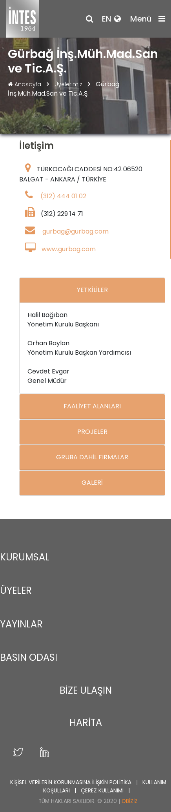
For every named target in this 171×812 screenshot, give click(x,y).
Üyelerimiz (69, 84)
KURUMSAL (24, 557)
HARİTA (85, 722)
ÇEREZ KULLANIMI (103, 790)
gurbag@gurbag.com (75, 231)
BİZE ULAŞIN (86, 690)
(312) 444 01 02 (63, 196)
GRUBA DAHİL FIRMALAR (92, 457)
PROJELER (92, 431)
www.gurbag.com (69, 249)
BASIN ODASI (28, 657)
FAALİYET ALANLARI (92, 406)
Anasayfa (25, 84)
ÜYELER (16, 590)
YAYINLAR (21, 624)
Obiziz (130, 801)
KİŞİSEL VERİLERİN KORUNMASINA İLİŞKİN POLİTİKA (71, 782)
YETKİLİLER (92, 289)
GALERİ (92, 482)
